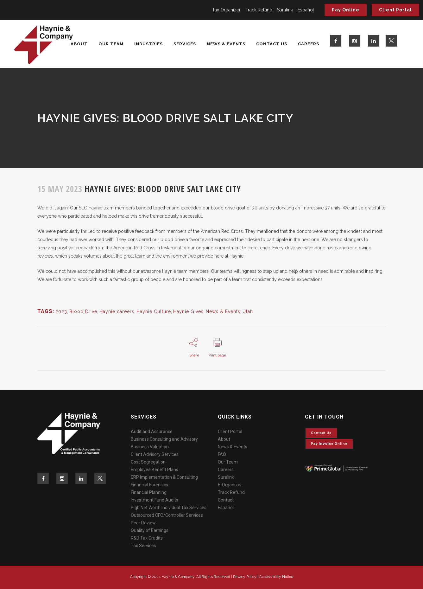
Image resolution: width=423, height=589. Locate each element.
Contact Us (321, 433)
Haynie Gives (188, 311)
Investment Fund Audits (154, 500)
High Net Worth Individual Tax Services (168, 507)
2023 (61, 311)
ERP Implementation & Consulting (164, 477)
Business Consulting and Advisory (164, 439)
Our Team (228, 461)
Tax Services (143, 545)
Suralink (285, 9)
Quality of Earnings (149, 530)
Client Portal (395, 9)
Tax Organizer (226, 9)
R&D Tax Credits (147, 538)
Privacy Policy (244, 576)
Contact (226, 500)
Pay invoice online (329, 444)
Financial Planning (149, 492)
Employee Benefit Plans (154, 469)
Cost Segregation (148, 461)
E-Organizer (230, 484)
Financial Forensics (149, 484)
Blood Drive (83, 311)
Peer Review (143, 522)
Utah (248, 311)
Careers (226, 469)
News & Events (223, 311)
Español (306, 9)
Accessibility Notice (276, 576)
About (224, 439)
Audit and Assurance (152, 431)
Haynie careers (116, 311)
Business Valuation (150, 446)
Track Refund (258, 9)
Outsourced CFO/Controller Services (167, 515)
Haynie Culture (153, 311)
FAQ (222, 454)
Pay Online (345, 9)
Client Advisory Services (155, 454)
